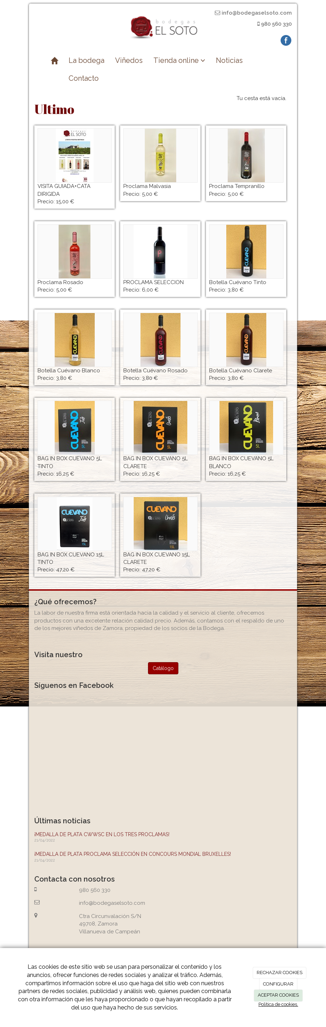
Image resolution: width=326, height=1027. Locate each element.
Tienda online (179, 60)
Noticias (229, 60)
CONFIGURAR (278, 984)
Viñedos (129, 60)
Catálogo (163, 668)
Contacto (84, 78)
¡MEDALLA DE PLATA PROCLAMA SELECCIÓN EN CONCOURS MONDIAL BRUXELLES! (132, 854)
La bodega (86, 60)
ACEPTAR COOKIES (278, 995)
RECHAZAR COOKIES (279, 972)
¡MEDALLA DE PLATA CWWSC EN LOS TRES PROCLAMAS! (101, 834)
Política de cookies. (278, 1004)
